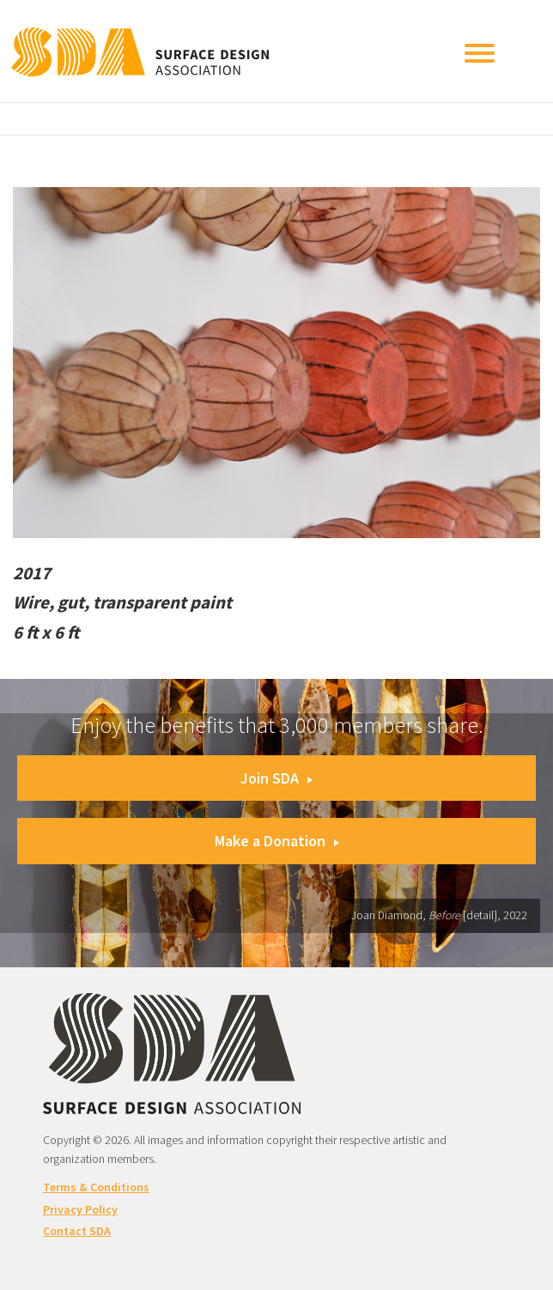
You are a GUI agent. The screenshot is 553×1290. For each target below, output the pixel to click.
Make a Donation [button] (277, 841)
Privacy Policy (80, 1209)
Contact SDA (77, 1231)
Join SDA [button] (276, 778)
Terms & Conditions (96, 1187)
